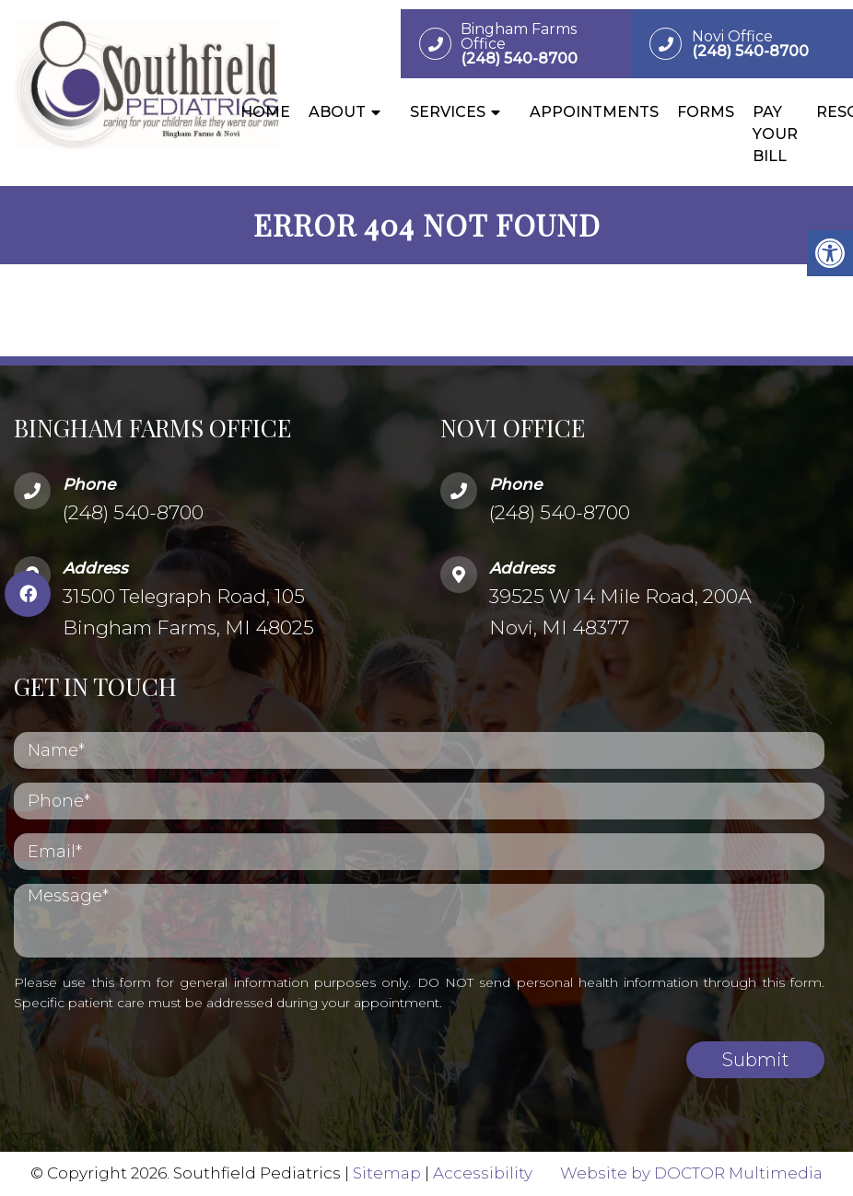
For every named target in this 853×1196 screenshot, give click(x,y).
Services (447, 112)
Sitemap (387, 1173)
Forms (705, 112)
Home (265, 112)
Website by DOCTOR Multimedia (691, 1173)
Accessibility (482, 1173)
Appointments (594, 112)
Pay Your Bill (775, 134)
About (337, 112)
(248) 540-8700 (133, 512)
